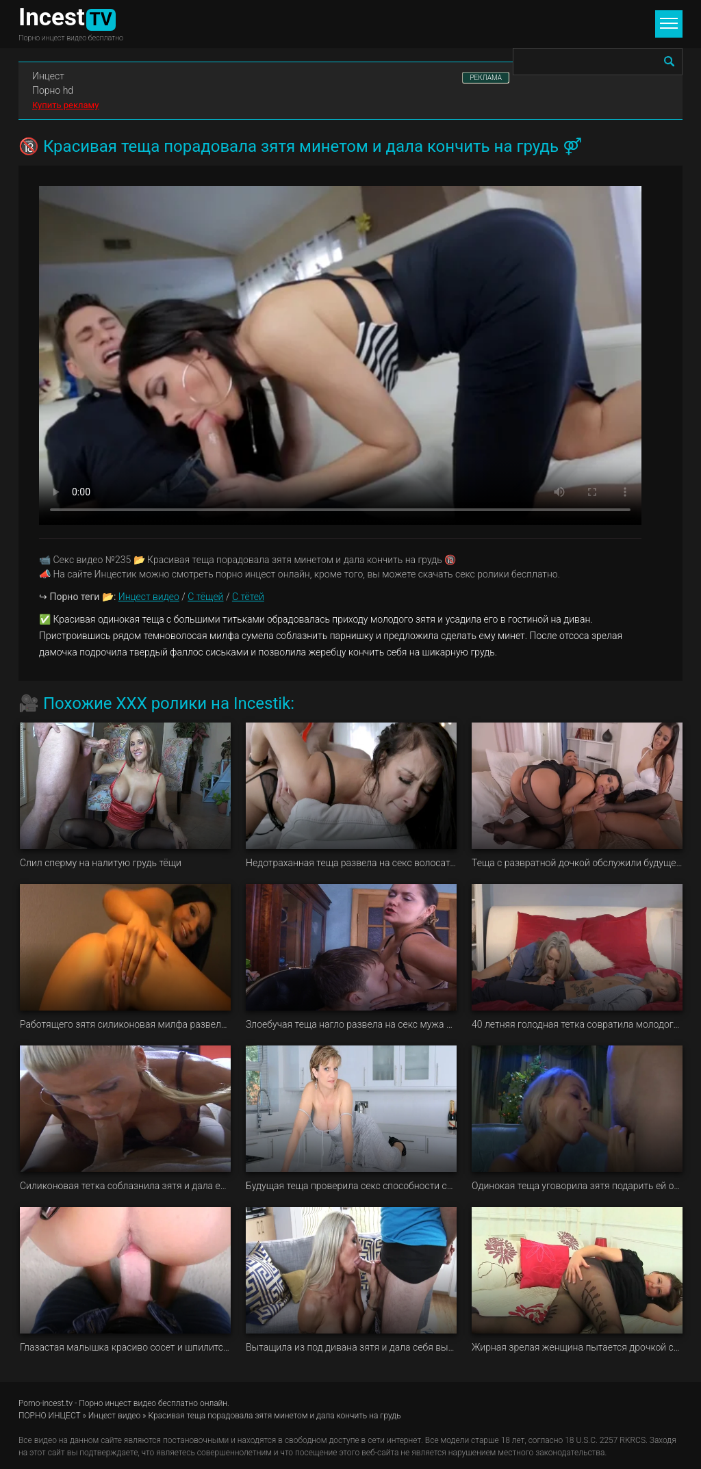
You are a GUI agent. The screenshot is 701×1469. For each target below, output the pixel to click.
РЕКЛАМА (486, 77)
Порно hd (52, 90)
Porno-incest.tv (45, 1403)
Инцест (48, 75)
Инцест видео (148, 596)
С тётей (248, 596)
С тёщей (205, 596)
